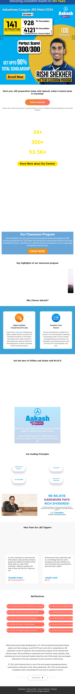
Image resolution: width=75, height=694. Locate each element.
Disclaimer (21, 689)
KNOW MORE (37, 251)
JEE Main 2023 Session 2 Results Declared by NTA (23, 612)
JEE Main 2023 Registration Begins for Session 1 (23, 630)
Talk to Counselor (37, 102)
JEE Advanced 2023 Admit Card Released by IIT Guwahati (25, 606)
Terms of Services (44, 689)
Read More (37, 678)
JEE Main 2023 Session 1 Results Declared (21, 624)
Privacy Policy (31, 689)
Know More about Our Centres (37, 163)
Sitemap (54, 689)
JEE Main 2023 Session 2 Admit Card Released (22, 618)
